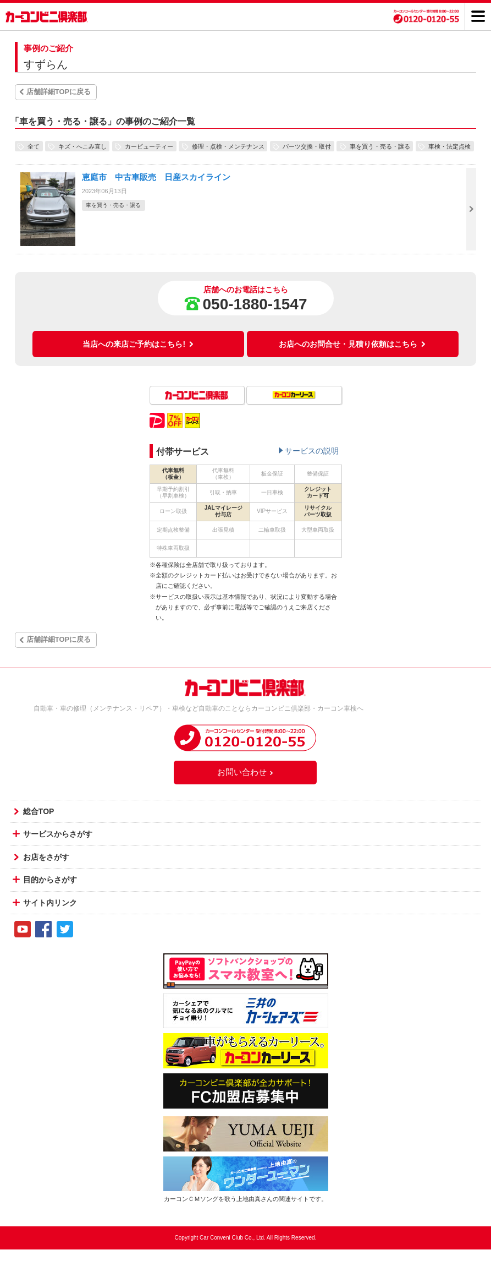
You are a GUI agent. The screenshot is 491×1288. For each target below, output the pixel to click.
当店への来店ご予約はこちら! (138, 344)
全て (33, 146)
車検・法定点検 (449, 146)
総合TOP (38, 811)
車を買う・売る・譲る (380, 146)
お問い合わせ (245, 772)
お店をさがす (46, 857)
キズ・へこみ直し (82, 146)
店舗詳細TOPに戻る (58, 92)
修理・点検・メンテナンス (228, 146)
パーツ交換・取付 (307, 146)
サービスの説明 (312, 450)
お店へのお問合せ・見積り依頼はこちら (352, 344)
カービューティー (149, 146)
